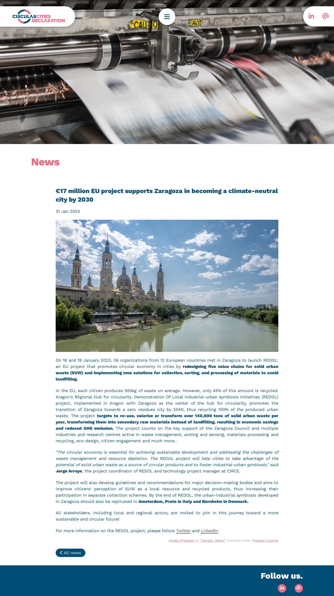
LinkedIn (209, 530)
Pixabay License (265, 540)
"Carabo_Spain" (212, 540)
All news (70, 552)
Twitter (183, 530)
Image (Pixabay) (182, 540)
